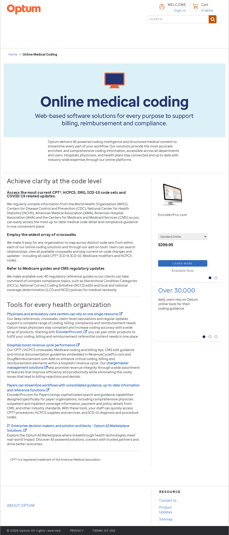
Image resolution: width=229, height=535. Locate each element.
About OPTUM (21, 505)
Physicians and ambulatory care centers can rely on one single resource (64, 314)
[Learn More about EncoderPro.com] (182, 263)
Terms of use (104, 530)
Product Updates (165, 509)
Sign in (180, 10)
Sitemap (165, 519)
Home (12, 54)
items (207, 10)
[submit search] (181, 19)
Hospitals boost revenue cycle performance (43, 345)
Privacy (77, 530)
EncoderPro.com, (71, 332)
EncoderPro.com (172, 214)
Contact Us (167, 500)
